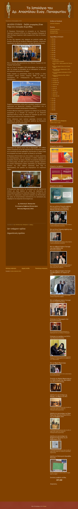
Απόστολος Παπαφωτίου (55, 23)
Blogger (44, 506)
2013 (52, 102)
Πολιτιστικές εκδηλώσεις (55, 29)
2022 (52, 46)
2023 (52, 44)
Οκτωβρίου (55, 80)
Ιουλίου (54, 86)
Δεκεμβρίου (55, 59)
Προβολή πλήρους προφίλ (55, 122)
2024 (52, 42)
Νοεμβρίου (55, 78)
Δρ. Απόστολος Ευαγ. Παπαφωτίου (59, 120)
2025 (52, 40)
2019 (52, 52)
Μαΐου (54, 90)
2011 (52, 106)
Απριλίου (54, 92)
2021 (52, 48)
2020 (52, 50)
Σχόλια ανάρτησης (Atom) (16, 271)
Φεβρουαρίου (55, 95)
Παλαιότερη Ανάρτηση (41, 268)
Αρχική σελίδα (25, 268)
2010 (52, 107)
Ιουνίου (54, 88)
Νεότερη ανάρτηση (11, 268)
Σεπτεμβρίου (55, 82)
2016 (52, 58)
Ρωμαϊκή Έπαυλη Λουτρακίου (58, 61)
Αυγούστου (55, 84)
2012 (52, 104)
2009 (52, 109)
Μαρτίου (54, 94)
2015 (52, 98)
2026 (52, 39)
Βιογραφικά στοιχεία (54, 33)
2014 (52, 100)
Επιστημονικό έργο (54, 31)
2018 (52, 54)
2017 (52, 56)
